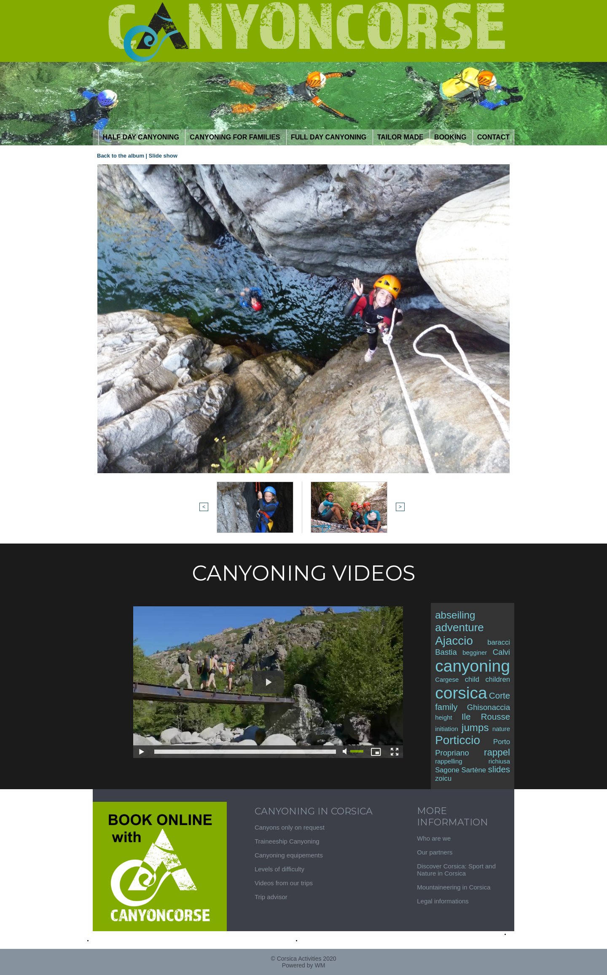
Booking (451, 137)
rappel (497, 752)
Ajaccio (454, 640)
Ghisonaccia (488, 707)
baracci (498, 642)
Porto (501, 742)
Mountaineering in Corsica (453, 887)
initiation (446, 729)
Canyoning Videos (303, 573)
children (498, 679)
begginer (474, 652)
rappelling (448, 761)
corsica (461, 693)
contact (493, 137)
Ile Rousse (486, 716)
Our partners (434, 852)
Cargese (447, 679)
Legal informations (443, 901)
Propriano (452, 752)
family (446, 707)
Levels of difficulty (279, 869)
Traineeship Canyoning (287, 841)
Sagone (447, 770)
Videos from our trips (284, 883)
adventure (459, 627)
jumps (475, 727)
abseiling (455, 615)
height (443, 717)
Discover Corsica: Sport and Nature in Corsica (456, 869)
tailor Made (401, 137)
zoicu (443, 778)
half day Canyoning (142, 137)
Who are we (434, 838)
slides (499, 769)
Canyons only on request (290, 827)
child (472, 679)
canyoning (472, 666)
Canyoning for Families (236, 137)
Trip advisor (271, 896)
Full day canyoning (329, 137)
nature (501, 729)
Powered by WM (303, 965)
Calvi (501, 652)
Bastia (446, 652)
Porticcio (457, 740)
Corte (499, 695)
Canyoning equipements (289, 855)
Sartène (474, 770)
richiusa (499, 761)
